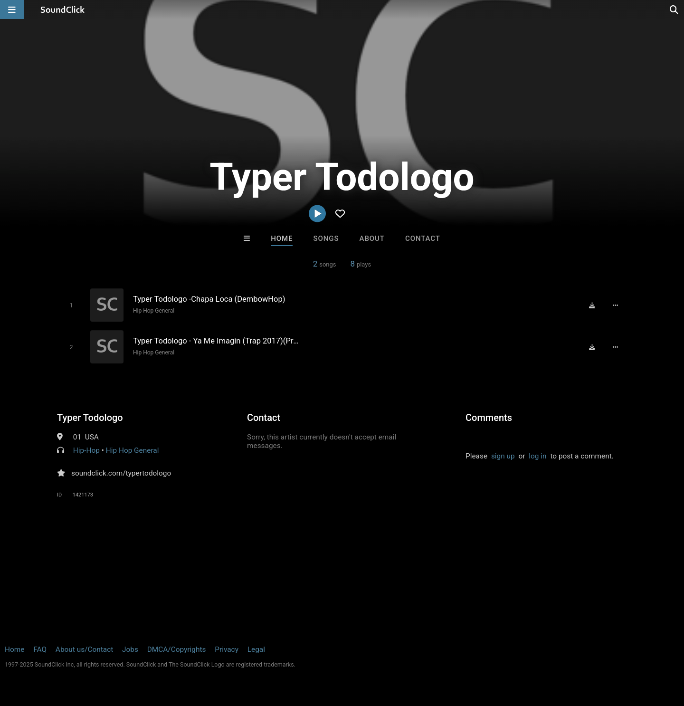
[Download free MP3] (591, 305)
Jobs (130, 649)
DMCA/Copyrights (176, 649)
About (372, 238)
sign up (503, 456)
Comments (489, 417)
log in (537, 456)
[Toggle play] (71, 305)
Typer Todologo (90, 417)
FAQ (40, 649)
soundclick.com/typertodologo (121, 473)
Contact (422, 238)
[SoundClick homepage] (62, 9)
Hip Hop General (153, 310)
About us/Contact (84, 649)
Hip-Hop (86, 450)
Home (282, 238)
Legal (256, 649)
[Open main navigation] (12, 9)
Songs (326, 238)
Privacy (226, 649)
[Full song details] (615, 305)
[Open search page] (674, 9)
